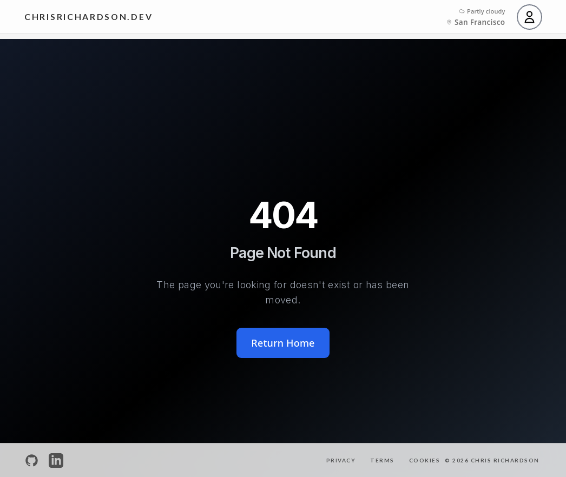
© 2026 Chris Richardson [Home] (492, 460)
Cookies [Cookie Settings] (424, 460)
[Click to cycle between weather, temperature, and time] (482, 11)
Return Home (282, 342)
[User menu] (529, 17)
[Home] (88, 17)
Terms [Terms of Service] (382, 460)
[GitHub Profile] (31, 460)
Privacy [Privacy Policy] (341, 460)
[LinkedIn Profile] (56, 460)
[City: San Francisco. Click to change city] (475, 22)
